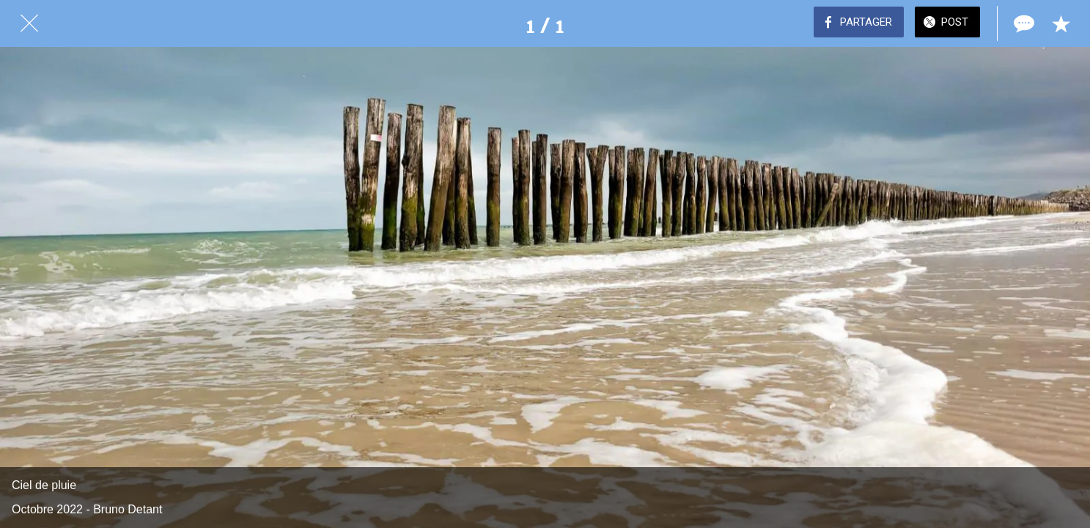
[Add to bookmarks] (1060, 23)
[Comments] (1022, 23)
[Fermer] (29, 23)
